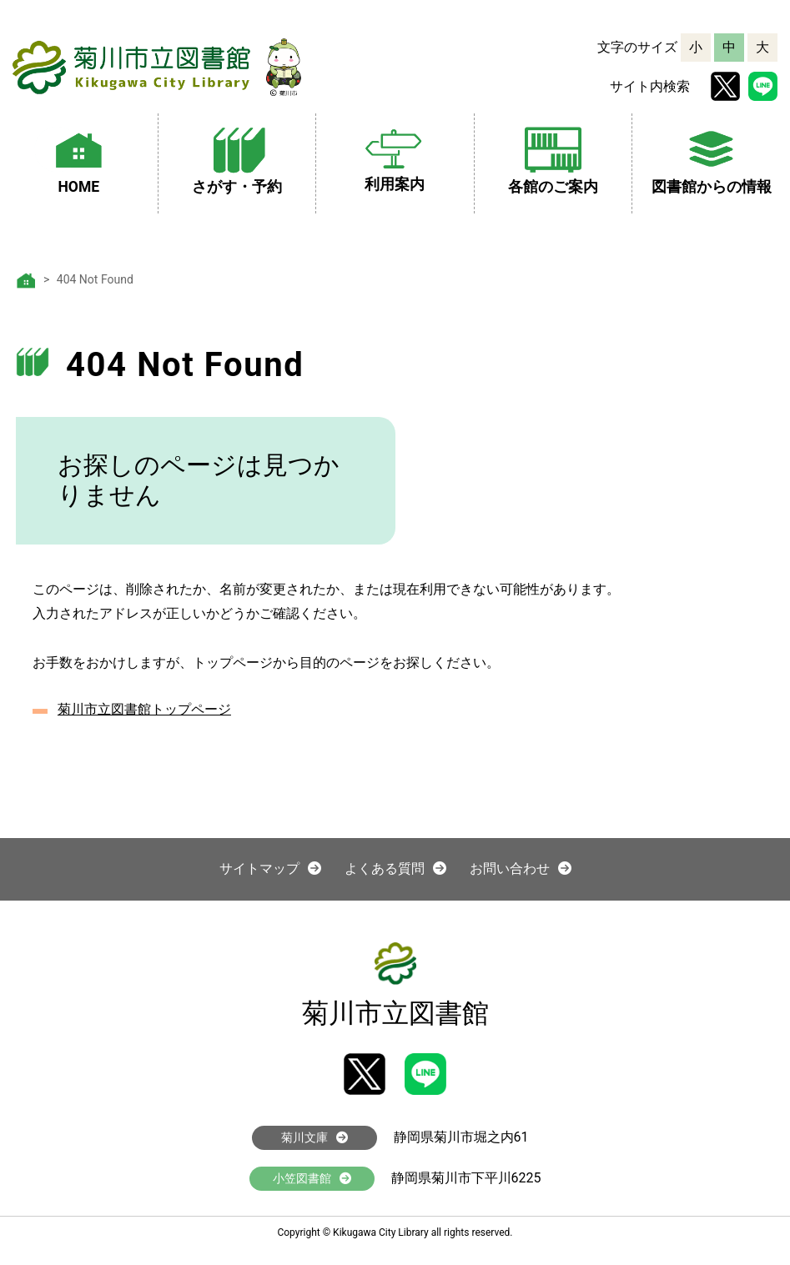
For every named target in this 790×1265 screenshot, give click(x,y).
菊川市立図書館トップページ (144, 709)
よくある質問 (395, 868)
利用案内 (395, 157)
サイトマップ (270, 868)
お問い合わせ (520, 868)
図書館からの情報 (712, 158)
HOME (78, 158)
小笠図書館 (312, 1178)
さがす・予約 (237, 158)
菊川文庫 (314, 1137)
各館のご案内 (553, 158)
